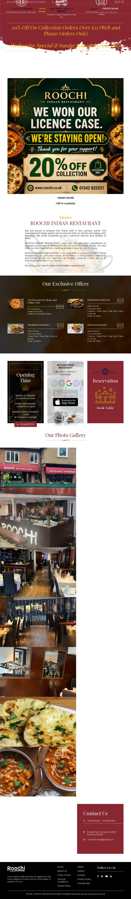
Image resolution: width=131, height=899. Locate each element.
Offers (61, 8)
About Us (51, 8)
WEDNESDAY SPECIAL (98, 300)
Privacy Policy (84, 879)
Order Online (110, 8)
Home (42, 8)
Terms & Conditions (62, 880)
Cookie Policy (64, 886)
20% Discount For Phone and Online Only (42, 301)
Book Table (90, 8)
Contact (78, 8)
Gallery (69, 8)
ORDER (60, 307)
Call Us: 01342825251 (65, 203)
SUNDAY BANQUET (97, 324)
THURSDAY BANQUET (38, 324)
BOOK (120, 300)
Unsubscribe (83, 883)
